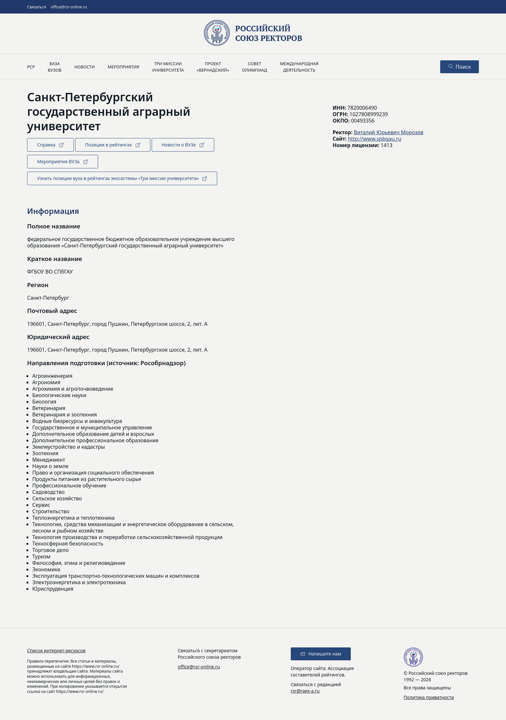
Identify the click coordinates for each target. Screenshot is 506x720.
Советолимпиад (254, 67)
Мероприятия (123, 67)
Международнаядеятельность (299, 67)
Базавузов (54, 67)
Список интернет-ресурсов (56, 650)
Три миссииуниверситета (168, 67)
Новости (84, 67)
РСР (31, 67)
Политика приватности (429, 697)
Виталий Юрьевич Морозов (388, 132)
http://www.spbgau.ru (374, 138)
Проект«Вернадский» (213, 67)
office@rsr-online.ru (69, 7)
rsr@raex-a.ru (305, 691)
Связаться (36, 7)
